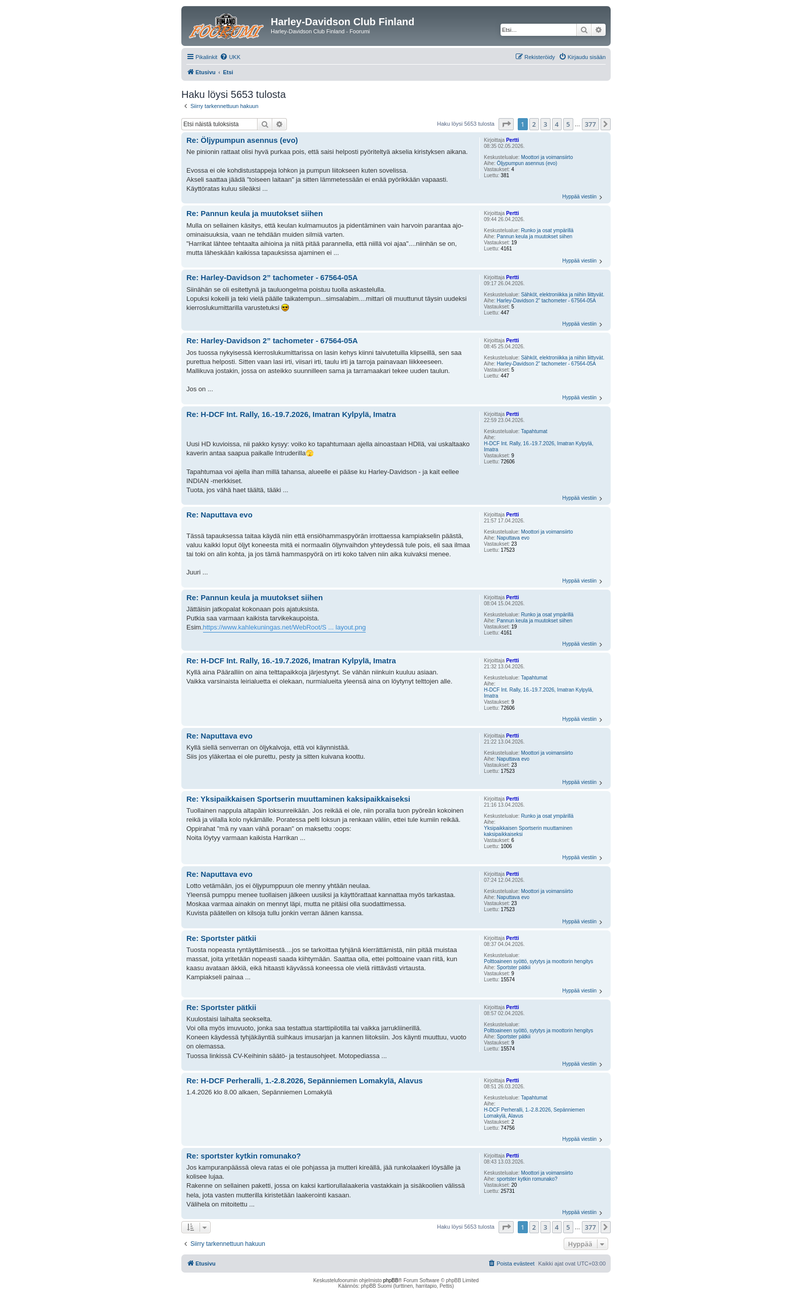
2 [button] (534, 124)
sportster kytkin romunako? (527, 1179)
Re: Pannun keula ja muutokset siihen (254, 213)
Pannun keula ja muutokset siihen (535, 236)
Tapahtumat (534, 431)
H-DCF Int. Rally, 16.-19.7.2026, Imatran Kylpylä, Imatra (538, 446)
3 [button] (545, 124)
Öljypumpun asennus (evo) (527, 163)
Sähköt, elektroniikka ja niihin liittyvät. (562, 294)
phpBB (391, 1280)
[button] (506, 124)
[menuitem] (230, 57)
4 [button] (557, 124)
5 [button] (568, 124)
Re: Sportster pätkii (221, 938)
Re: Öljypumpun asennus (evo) (242, 140)
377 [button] (590, 124)
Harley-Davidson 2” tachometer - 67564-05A (546, 300)
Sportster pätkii (514, 967)
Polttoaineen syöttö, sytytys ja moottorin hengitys (538, 961)
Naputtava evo (513, 538)
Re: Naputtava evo (219, 514)
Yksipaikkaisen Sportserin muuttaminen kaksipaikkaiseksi (528, 831)
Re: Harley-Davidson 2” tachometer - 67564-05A (272, 277)
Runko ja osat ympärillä (547, 230)
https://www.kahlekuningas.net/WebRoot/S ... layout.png (284, 627)
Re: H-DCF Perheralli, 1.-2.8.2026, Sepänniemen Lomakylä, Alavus (304, 1080)
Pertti (512, 140)
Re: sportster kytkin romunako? (243, 1155)
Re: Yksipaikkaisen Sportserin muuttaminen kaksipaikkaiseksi (298, 799)
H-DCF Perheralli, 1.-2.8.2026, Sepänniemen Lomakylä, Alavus (534, 1113)
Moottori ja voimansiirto (547, 157)
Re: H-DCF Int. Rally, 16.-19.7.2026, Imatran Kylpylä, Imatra (291, 414)
